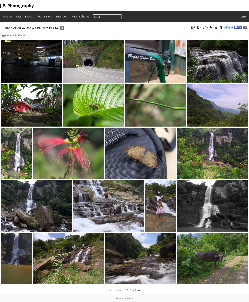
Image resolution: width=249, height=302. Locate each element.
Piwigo (130, 298)
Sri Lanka (18, 28)
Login (243, 16)
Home (6, 28)
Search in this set (17, 35)
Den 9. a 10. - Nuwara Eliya (42, 28)
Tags (18, 16)
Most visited (45, 16)
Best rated (62, 16)
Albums (7, 16)
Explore (29, 16)
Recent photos (80, 16)
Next (132, 290)
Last (139, 290)
